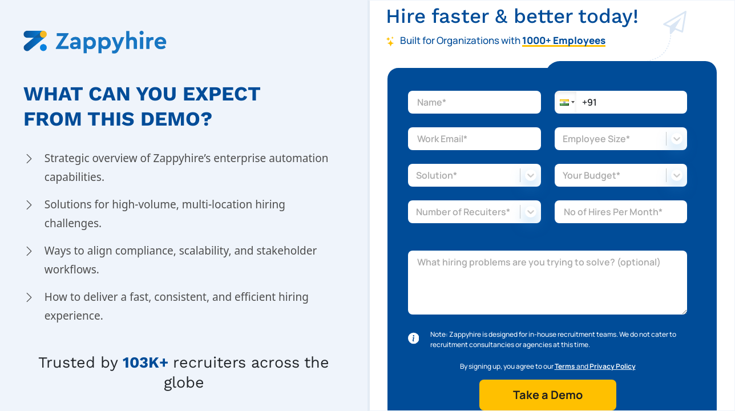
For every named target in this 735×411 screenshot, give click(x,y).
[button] (565, 102)
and (595, 366)
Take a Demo (548, 394)
